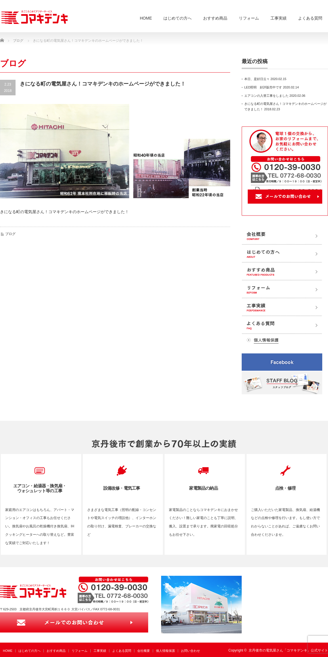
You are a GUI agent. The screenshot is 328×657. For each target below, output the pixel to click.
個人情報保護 (165, 650)
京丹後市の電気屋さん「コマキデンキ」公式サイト (288, 650)
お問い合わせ (190, 650)
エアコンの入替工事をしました (266, 95)
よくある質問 (310, 18)
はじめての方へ (177, 18)
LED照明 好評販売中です (263, 87)
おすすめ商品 (215, 18)
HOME (146, 18)
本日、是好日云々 (257, 79)
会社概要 (143, 650)
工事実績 (278, 18)
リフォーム (249, 18)
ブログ (10, 234)
